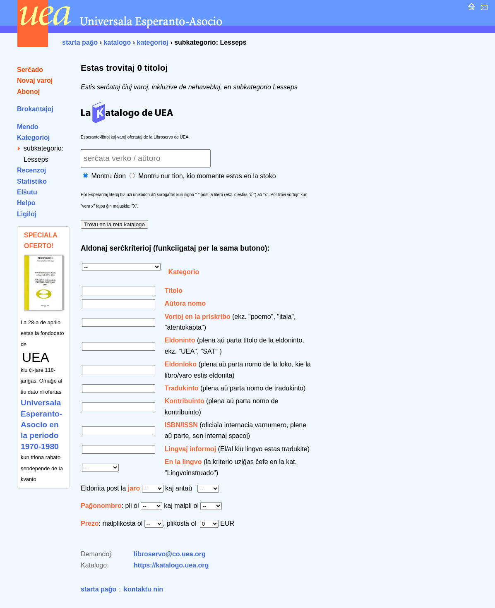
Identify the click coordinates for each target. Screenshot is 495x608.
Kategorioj (33, 137)
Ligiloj (26, 214)
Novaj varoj (35, 80)
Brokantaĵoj (35, 109)
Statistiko (32, 181)
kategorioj (152, 42)
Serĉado (30, 69)
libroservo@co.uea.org (170, 554)
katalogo (117, 42)
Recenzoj (31, 170)
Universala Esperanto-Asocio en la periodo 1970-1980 (41, 424)
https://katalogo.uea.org (171, 565)
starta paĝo (80, 42)
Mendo (27, 126)
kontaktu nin (143, 589)
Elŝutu (27, 192)
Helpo (26, 202)
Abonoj (28, 91)
